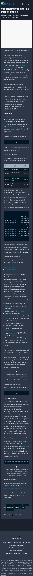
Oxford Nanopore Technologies (16, 548)
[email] (20, 514)
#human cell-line (17, 504)
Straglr (23, 340)
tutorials (11, 148)
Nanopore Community (16, 550)
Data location (9, 113)
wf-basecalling (9, 267)
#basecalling (10, 506)
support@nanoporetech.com (13, 487)
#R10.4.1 (25, 504)
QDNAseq (13, 335)
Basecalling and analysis (13, 256)
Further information (11, 479)
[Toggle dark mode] (23, 4)
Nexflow (16, 274)
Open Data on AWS (14, 126)
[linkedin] (16, 514)
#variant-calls (10, 509)
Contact (24, 553)
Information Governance (16, 545)
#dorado (17, 506)
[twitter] (12, 514)
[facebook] (9, 514)
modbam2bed (9, 330)
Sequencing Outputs (11, 155)
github (14, 537)
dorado (7, 306)
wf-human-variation (11, 269)
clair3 (6, 318)
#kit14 (23, 506)
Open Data (17, 553)
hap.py (24, 445)
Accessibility (26, 542)
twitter (19, 537)
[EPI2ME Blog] (11, 3)
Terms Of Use (17, 542)
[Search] (28, 4)
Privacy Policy (7, 542)
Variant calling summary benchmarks (16, 437)
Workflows (9, 553)
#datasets (9, 504)
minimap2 (21, 311)
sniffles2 (26, 323)
